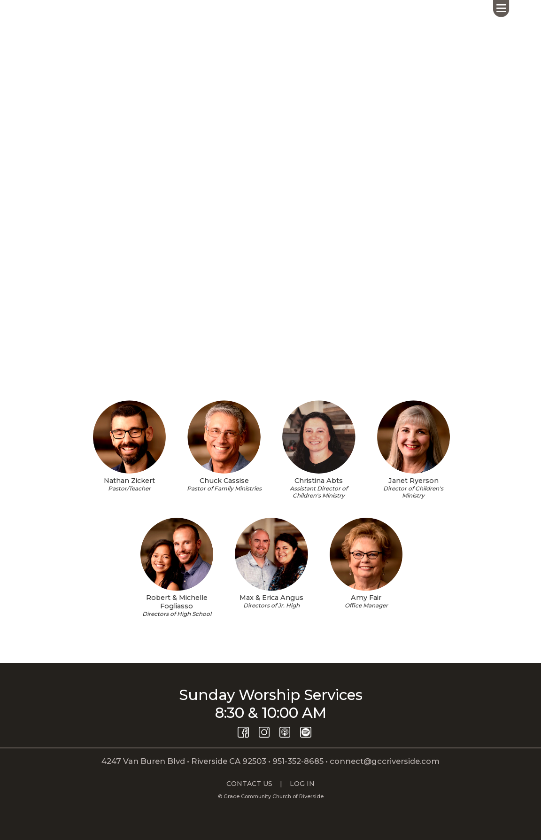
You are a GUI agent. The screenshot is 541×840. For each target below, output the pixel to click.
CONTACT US (249, 783)
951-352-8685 (298, 761)
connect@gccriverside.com (385, 761)
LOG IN (302, 783)
